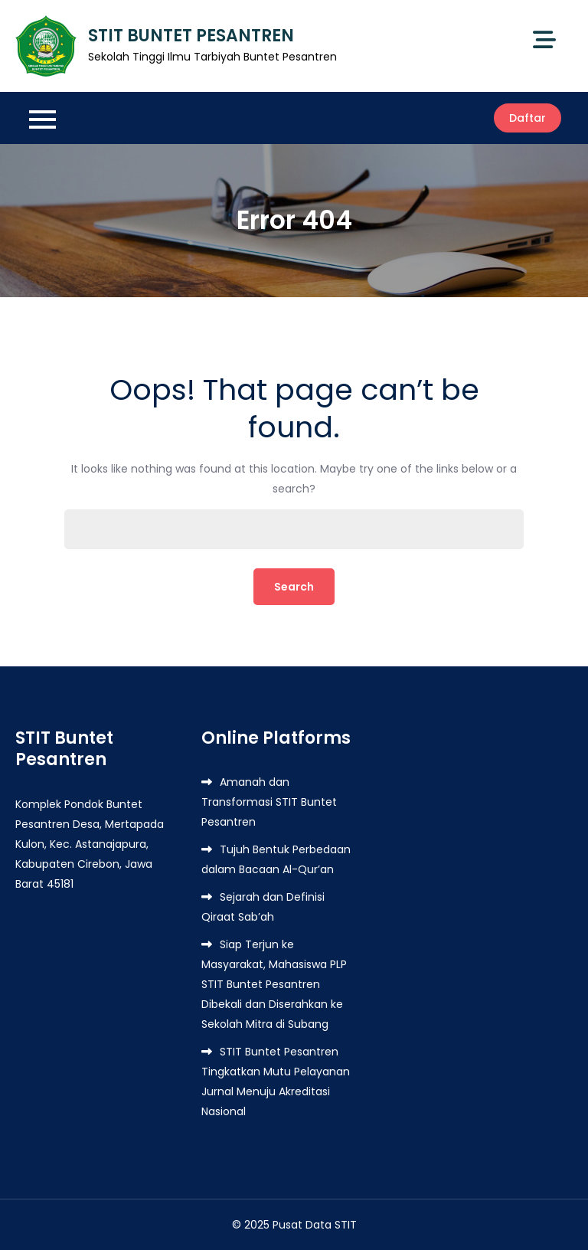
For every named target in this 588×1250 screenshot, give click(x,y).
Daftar (527, 118)
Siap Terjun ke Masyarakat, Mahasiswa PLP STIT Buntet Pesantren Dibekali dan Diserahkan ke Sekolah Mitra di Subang (274, 984)
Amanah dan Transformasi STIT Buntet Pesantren (269, 802)
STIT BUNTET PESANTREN (191, 35)
